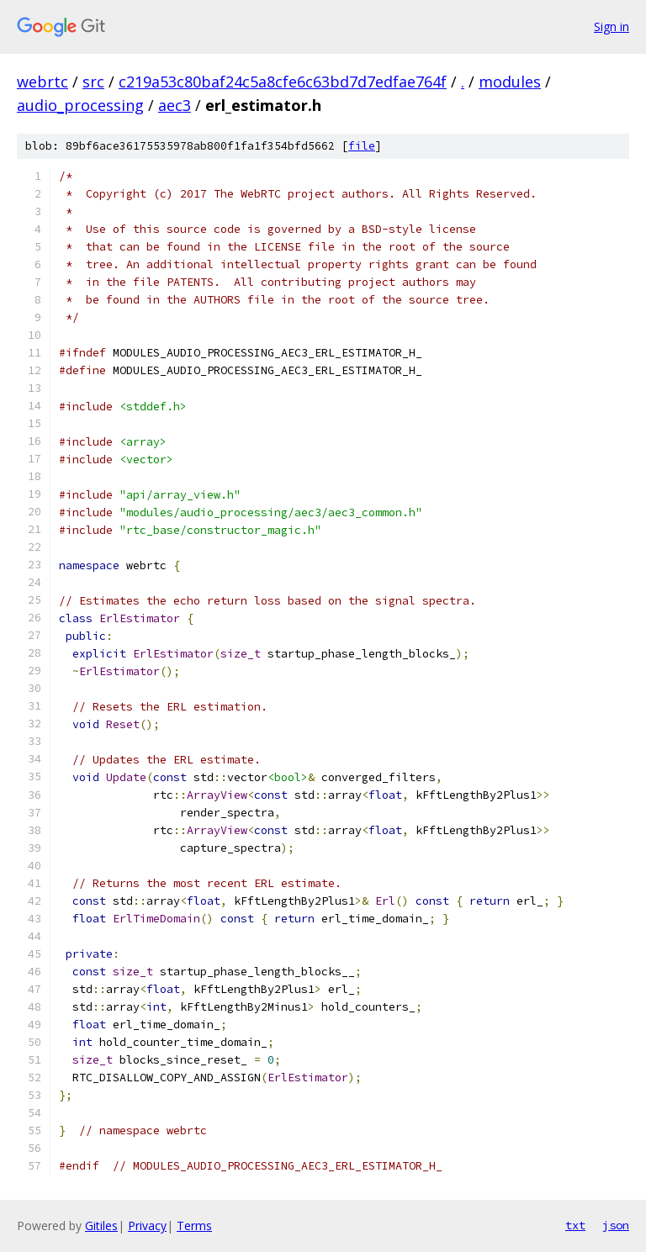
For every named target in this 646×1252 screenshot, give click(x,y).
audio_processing (80, 105)
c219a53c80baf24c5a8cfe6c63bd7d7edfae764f (283, 81)
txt (575, 1225)
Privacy (147, 1226)
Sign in (611, 26)
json (615, 1225)
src (93, 81)
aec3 (174, 105)
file (361, 146)
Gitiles (101, 1226)
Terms (194, 1226)
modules (510, 81)
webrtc (42, 81)
